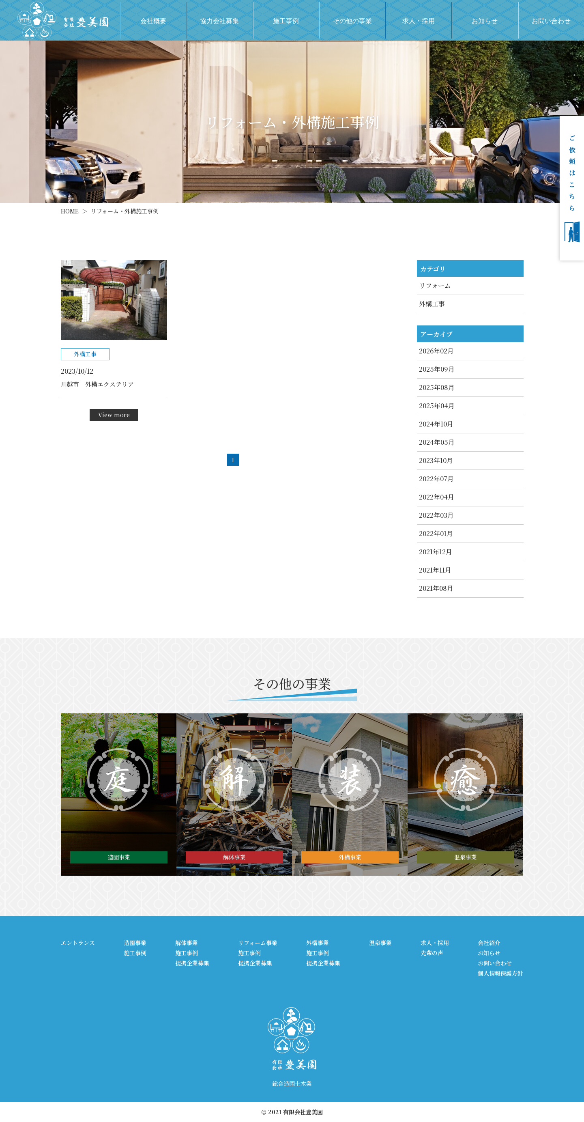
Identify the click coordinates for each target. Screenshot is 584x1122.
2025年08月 (437, 387)
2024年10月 (436, 424)
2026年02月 (436, 350)
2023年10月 (436, 460)
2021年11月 (435, 570)
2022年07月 (436, 478)
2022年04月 (436, 497)
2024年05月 (437, 442)
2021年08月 (436, 588)
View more (114, 415)
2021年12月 (435, 551)
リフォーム (435, 285)
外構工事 (432, 303)
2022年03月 (436, 515)
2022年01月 (436, 533)
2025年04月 (437, 405)
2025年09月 (437, 369)
